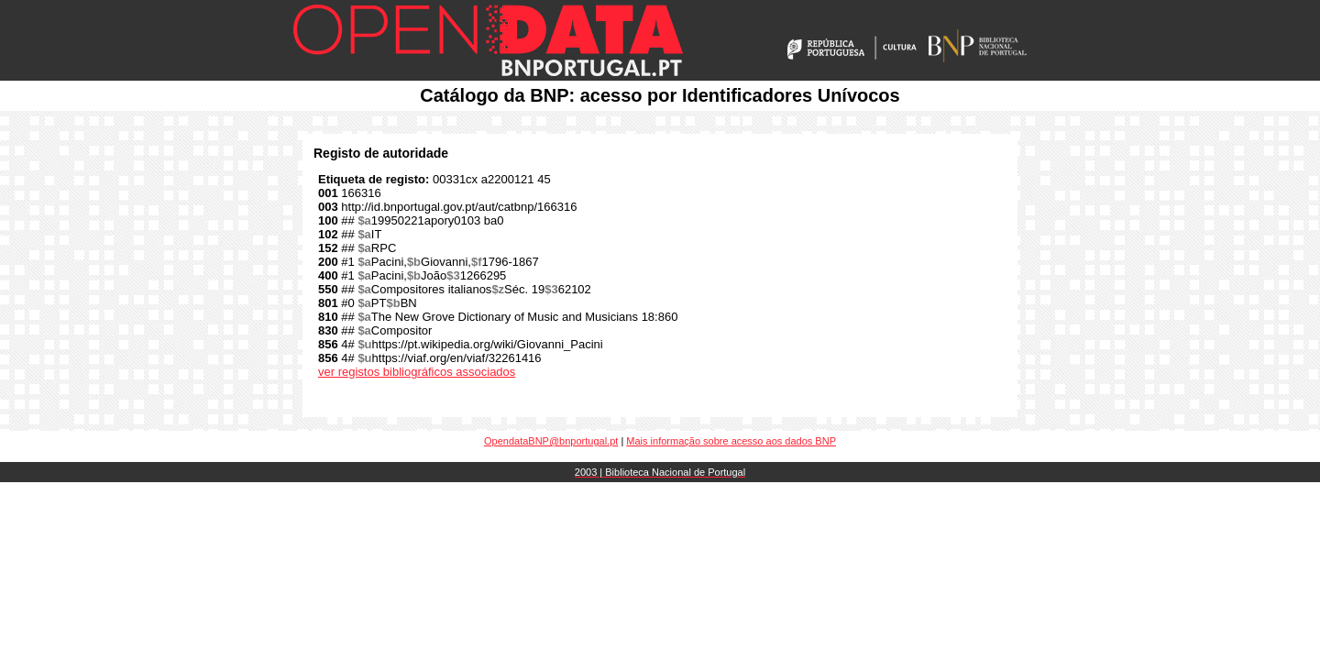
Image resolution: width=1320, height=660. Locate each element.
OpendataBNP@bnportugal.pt (551, 440)
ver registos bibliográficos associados (416, 372)
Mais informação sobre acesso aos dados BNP (731, 440)
